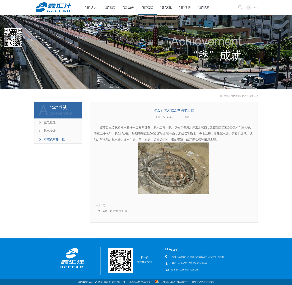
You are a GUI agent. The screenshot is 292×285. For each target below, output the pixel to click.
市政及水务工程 (250, 96)
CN (248, 7)
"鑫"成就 (235, 96)
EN (255, 7)
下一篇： (110, 211)
